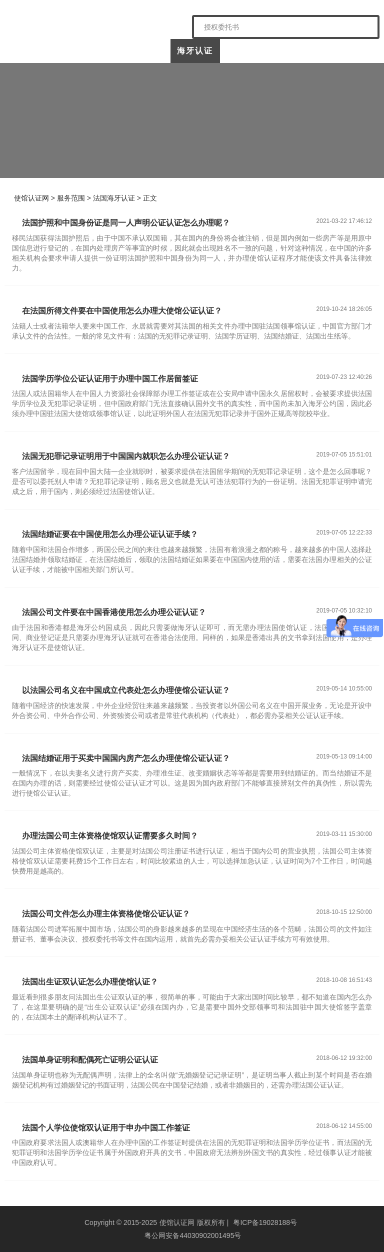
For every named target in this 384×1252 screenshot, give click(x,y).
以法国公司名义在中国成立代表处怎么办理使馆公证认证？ (126, 690)
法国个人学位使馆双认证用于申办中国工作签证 (106, 1128)
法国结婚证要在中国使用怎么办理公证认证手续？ (110, 534)
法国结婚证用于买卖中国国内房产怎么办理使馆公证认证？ (126, 758)
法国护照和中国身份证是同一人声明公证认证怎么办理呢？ (126, 222)
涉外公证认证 (245, 54)
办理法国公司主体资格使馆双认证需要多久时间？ (110, 836)
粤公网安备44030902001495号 (192, 1236)
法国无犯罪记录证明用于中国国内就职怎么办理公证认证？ (126, 456)
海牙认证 (195, 50)
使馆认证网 (37, 50)
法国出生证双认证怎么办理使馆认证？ (90, 982)
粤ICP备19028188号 (265, 1222)
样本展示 (296, 50)
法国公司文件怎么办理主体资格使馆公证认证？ (106, 914)
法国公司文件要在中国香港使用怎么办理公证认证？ (114, 612)
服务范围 (71, 198)
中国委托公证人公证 (141, 54)
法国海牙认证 (114, 198)
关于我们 (87, 50)
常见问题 (346, 50)
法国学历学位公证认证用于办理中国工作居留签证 (110, 378)
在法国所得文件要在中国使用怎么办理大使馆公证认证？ (122, 310)
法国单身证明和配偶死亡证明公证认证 (90, 1060)
